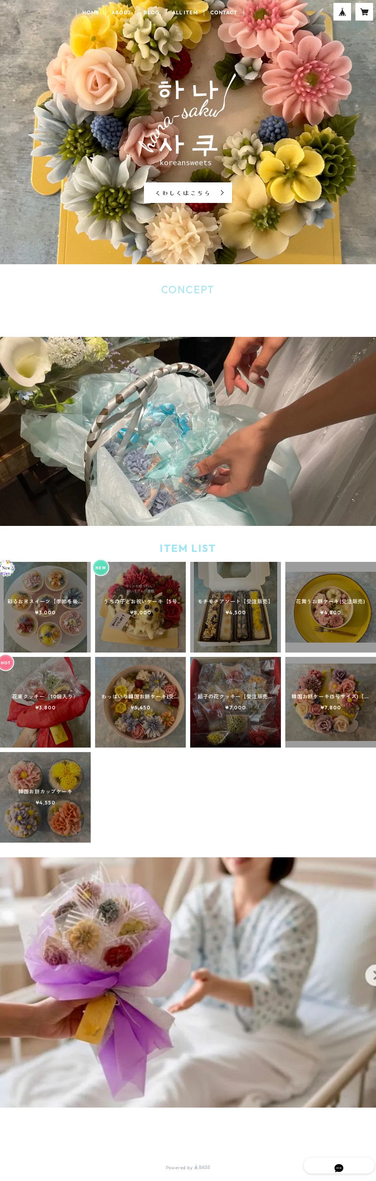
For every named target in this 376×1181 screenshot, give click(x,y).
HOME (90, 12)
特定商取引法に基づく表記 (97, 1141)
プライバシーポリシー (33, 1141)
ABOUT (121, 12)
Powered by (188, 1167)
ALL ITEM (185, 12)
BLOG (152, 12)
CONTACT (224, 12)
